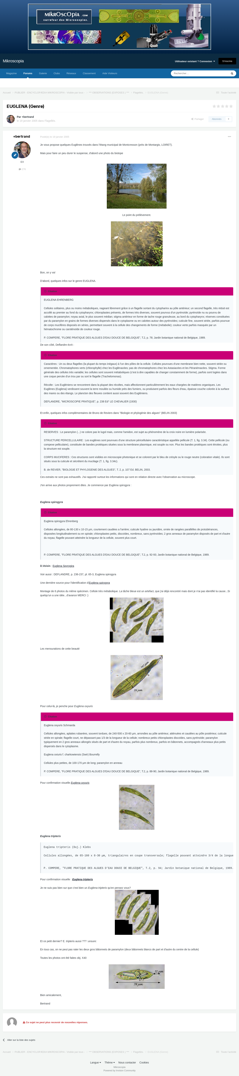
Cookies (144, 1062)
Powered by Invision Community (119, 1070)
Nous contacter (127, 1062)
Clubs (57, 73)
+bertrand (28, 116)
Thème (110, 1062)
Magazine (11, 73)
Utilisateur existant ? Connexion (195, 61)
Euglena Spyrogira (63, 565)
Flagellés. (50, 120)
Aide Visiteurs (109, 73)
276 (22, 169)
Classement (89, 73)
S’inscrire (227, 61)
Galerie (43, 73)
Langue (95, 1062)
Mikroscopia (13, 61)
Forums (27, 75)
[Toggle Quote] (45, 291)
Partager (197, 119)
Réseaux (71, 73)
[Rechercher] (191, 73)
